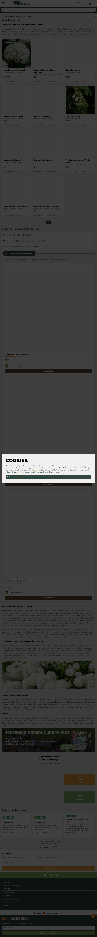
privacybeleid (36, 470)
